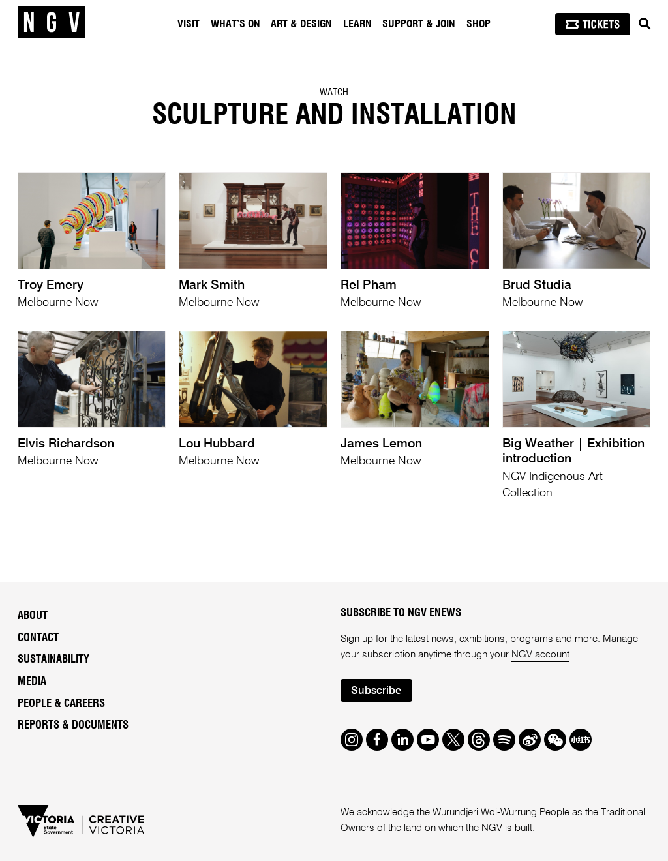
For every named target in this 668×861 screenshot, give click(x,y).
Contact (38, 638)
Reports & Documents (73, 725)
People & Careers (61, 704)
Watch (334, 92)
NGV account (540, 654)
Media (32, 681)
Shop (478, 24)
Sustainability (53, 659)
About (33, 616)
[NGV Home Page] (51, 23)
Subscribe (376, 691)
